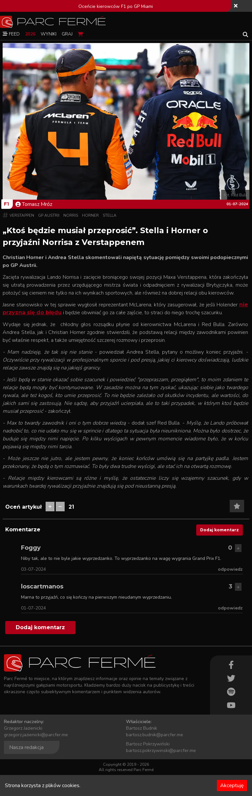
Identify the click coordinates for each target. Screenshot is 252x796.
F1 (6, 204)
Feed (11, 34)
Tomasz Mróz (33, 204)
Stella (109, 215)
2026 (30, 34)
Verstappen (22, 215)
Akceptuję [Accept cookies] (232, 785)
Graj (67, 34)
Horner (90, 215)
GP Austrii (48, 215)
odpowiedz (230, 569)
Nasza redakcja (26, 747)
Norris (70, 215)
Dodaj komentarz (219, 529)
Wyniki (48, 34)
